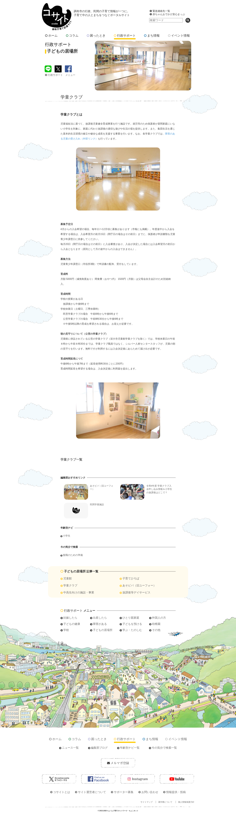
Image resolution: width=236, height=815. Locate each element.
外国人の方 (159, 617)
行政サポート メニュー (60, 75)
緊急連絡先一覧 (161, 11)
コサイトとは (61, 792)
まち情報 (152, 35)
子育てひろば (130, 578)
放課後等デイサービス (136, 592)
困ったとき (96, 35)
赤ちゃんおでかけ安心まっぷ (169, 14)
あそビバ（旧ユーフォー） (139, 585)
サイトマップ (146, 802)
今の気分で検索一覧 (164, 747)
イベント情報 (179, 35)
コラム (72, 35)
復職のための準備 (74, 555)
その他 (156, 630)
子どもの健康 (71, 623)
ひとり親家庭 (130, 617)
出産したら (100, 617)
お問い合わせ (149, 792)
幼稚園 (156, 623)
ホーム (51, 35)
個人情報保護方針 (186, 802)
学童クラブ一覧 (71, 459)
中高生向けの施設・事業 (78, 592)
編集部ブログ (99, 747)
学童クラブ (70, 585)
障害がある (100, 623)
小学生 (66, 535)
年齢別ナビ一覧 (130, 747)
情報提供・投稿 (176, 792)
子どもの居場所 (102, 630)
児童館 (67, 578)
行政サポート (125, 35)
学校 (66, 630)
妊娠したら (70, 617)
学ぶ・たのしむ (132, 630)
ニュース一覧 (70, 747)
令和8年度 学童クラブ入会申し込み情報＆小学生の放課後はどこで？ (159, 489)
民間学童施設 (97, 504)
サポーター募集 (123, 792)
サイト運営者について (92, 792)
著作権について (165, 802)
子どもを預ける (132, 623)
